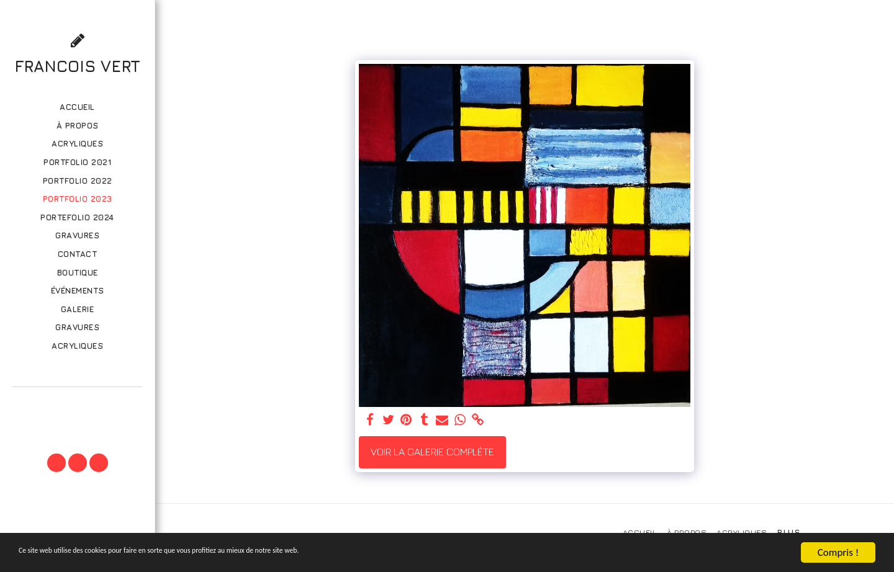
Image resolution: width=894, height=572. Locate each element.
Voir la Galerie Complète (432, 451)
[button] (77, 404)
